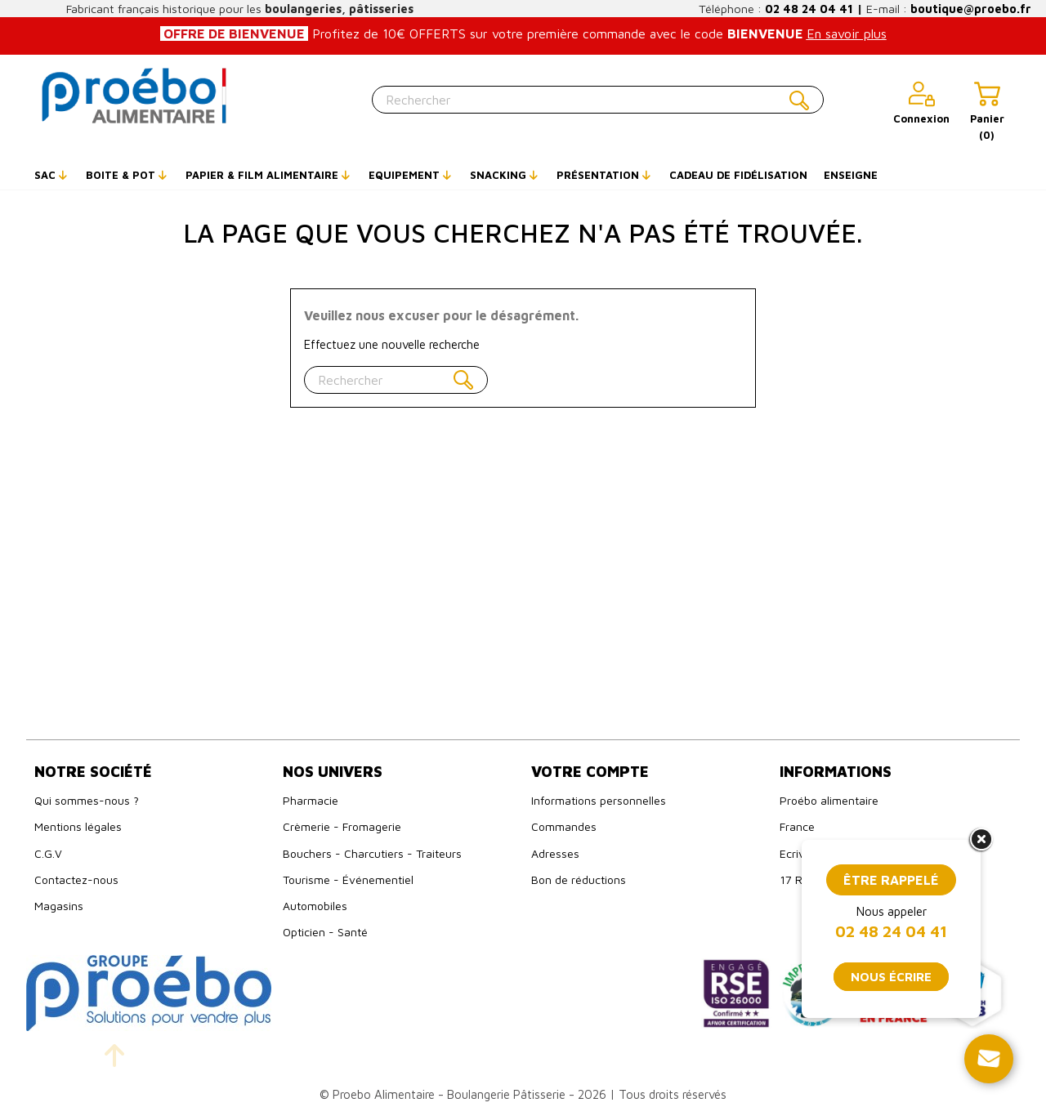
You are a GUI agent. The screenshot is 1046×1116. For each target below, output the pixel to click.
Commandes (564, 826)
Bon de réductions (578, 879)
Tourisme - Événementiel (348, 879)
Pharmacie (310, 800)
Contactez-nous (76, 879)
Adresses (555, 853)
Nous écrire (891, 977)
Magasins (58, 906)
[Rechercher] (598, 100)
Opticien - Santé (325, 932)
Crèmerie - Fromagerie (342, 826)
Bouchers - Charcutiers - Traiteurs (372, 853)
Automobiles (315, 906)
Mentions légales (78, 826)
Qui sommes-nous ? (86, 800)
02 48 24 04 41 (809, 9)
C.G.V (48, 853)
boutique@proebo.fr (970, 9)
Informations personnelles (598, 800)
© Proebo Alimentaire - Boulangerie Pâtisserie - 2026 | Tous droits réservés (523, 1094)
